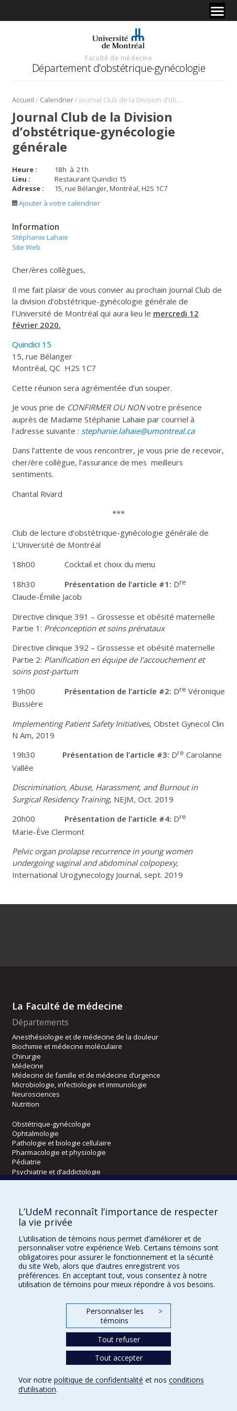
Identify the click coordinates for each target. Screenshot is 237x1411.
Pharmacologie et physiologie (59, 1152)
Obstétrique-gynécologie (51, 1124)
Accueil (23, 99)
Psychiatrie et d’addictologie (56, 1171)
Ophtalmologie (35, 1133)
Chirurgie (26, 1056)
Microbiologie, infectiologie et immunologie (79, 1084)
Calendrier (56, 99)
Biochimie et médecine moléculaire (67, 1046)
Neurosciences (36, 1094)
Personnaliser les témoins (124, 1315)
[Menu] (217, 10)
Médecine (28, 1065)
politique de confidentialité (98, 1380)
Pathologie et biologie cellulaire (61, 1143)
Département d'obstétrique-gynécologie (119, 68)
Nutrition (25, 1104)
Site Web (26, 247)
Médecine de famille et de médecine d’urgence (86, 1075)
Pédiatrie (26, 1161)
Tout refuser (119, 1339)
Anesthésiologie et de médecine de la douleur (85, 1037)
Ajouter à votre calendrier (56, 203)
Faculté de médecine (118, 58)
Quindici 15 (31, 344)
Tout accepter (119, 1358)
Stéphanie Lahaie (40, 237)
